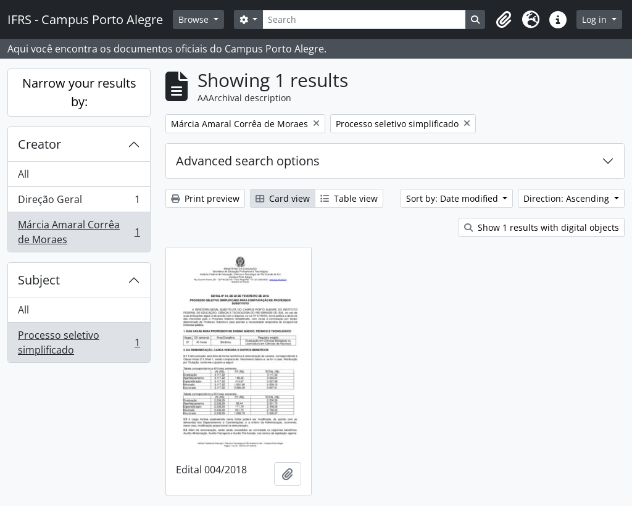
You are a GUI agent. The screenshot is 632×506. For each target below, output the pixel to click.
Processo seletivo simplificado (78, 342)
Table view (349, 198)
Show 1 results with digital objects (541, 227)
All (23, 174)
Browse (194, 19)
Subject (39, 280)
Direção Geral (78, 202)
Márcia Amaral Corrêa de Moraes (78, 232)
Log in (595, 19)
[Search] (364, 19)
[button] (503, 19)
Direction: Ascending (567, 198)
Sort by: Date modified (453, 198)
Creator (39, 144)
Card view (283, 198)
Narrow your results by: (79, 92)
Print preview (205, 198)
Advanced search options (248, 160)
